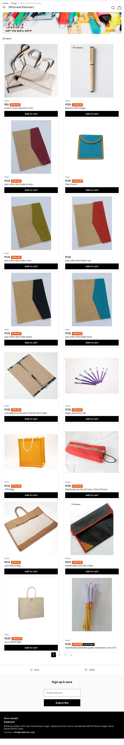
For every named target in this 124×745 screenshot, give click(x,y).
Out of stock (89, 644)
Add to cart (31, 113)
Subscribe (62, 703)
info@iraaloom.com (24, 732)
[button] (114, 7)
